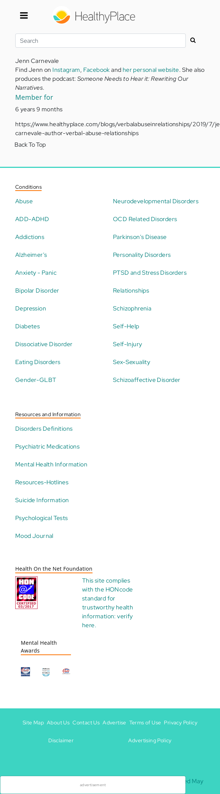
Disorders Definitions (43, 429)
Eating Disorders (37, 362)
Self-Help (126, 326)
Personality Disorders (142, 255)
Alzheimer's (31, 255)
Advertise (114, 722)
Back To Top (30, 145)
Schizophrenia (132, 308)
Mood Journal (34, 536)
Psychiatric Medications (47, 446)
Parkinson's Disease (140, 237)
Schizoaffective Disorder (147, 380)
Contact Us (86, 722)
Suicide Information (42, 500)
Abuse (24, 201)
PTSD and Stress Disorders (150, 273)
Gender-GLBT (35, 380)
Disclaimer (61, 740)
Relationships (131, 290)
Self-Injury (127, 344)
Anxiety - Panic (35, 273)
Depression (30, 308)
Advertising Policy (150, 740)
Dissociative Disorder (43, 344)
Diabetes (27, 326)
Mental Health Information (51, 464)
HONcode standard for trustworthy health (107, 598)
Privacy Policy (180, 722)
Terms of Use (145, 722)
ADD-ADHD (32, 219)
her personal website (151, 70)
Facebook (96, 70)
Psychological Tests (41, 518)
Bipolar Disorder (37, 290)
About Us (58, 722)
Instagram (66, 70)
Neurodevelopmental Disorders (155, 201)
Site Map (33, 722)
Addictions (29, 237)
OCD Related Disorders (145, 219)
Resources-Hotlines (41, 482)
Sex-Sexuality (131, 362)
